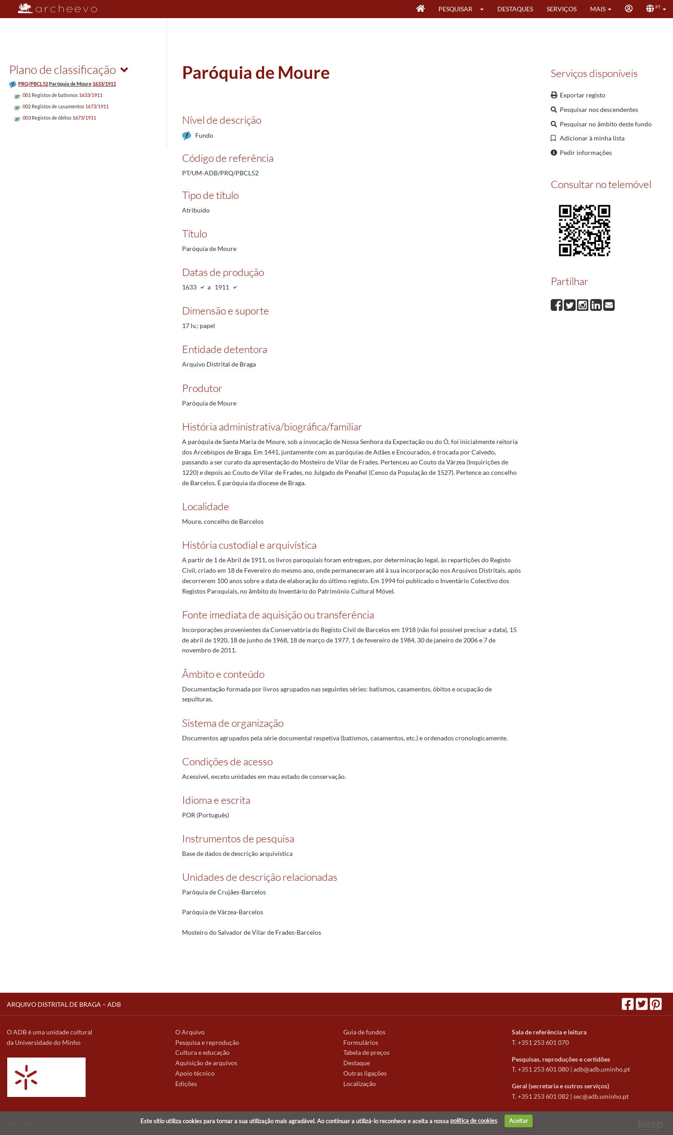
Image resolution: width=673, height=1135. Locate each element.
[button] (484, 9)
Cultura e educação (202, 1052)
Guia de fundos (364, 1032)
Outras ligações (365, 1073)
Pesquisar (455, 9)
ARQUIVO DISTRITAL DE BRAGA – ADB (64, 1004)
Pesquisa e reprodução (207, 1042)
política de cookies (473, 1120)
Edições (186, 1083)
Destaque (356, 1063)
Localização (359, 1083)
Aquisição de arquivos (206, 1063)
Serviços (562, 9)
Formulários (360, 1042)
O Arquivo (190, 1032)
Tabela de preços (366, 1052)
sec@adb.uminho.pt (601, 1096)
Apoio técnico (195, 1073)
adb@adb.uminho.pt (601, 1069)
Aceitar (518, 1120)
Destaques (515, 9)
